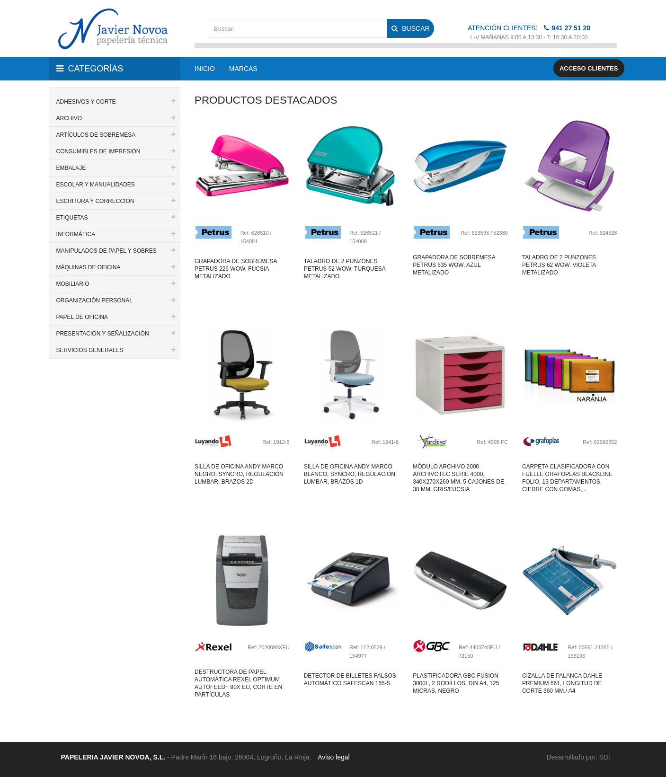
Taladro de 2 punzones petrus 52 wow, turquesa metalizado (344, 269)
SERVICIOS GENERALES (90, 350)
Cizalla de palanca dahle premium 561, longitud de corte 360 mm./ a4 (562, 683)
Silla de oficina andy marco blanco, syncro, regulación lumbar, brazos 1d (349, 474)
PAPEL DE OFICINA (82, 317)
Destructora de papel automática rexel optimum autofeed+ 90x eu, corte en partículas (238, 683)
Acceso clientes (588, 68)
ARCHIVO (69, 118)
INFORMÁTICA (76, 234)
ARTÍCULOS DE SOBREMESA (96, 135)
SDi (604, 757)
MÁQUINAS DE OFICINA (88, 267)
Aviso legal (333, 757)
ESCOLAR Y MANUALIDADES (95, 184)
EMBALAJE (71, 168)
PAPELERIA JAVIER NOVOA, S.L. (113, 757)
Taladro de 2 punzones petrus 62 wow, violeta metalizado (559, 265)
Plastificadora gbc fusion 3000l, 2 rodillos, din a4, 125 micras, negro (456, 683)
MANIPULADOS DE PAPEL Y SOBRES (106, 250)
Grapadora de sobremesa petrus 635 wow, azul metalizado (454, 265)
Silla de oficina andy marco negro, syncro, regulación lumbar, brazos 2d (239, 474)
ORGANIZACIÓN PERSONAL (94, 300)
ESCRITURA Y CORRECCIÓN (95, 201)
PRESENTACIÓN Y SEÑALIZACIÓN (102, 333)
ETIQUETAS (72, 217)
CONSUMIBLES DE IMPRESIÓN (98, 151)
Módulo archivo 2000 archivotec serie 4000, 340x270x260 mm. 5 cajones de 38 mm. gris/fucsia (458, 478)
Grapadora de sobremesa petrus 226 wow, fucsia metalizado (236, 269)
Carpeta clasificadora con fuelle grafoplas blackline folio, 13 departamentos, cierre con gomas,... (567, 478)
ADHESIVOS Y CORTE (86, 101)
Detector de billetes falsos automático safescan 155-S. (350, 679)
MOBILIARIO (72, 284)
